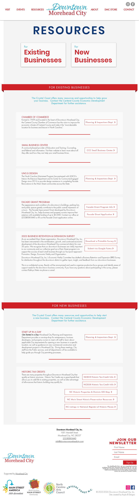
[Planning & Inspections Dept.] (101, 122)
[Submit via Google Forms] (101, 248)
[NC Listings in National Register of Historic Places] (91, 407)
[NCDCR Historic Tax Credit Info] (99, 377)
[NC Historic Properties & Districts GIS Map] (91, 392)
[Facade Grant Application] (101, 214)
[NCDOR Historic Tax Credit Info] (99, 384)
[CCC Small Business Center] (101, 150)
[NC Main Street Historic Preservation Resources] (91, 399)
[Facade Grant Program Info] (101, 207)
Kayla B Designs (128, 494)
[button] (37, 9)
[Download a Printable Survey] (101, 241)
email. (52, 270)
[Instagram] (128, 4)
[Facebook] (133, 4)
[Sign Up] (130, 462)
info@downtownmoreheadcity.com (70, 441)
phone (45, 270)
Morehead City (22, 473)
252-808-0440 (69, 438)
